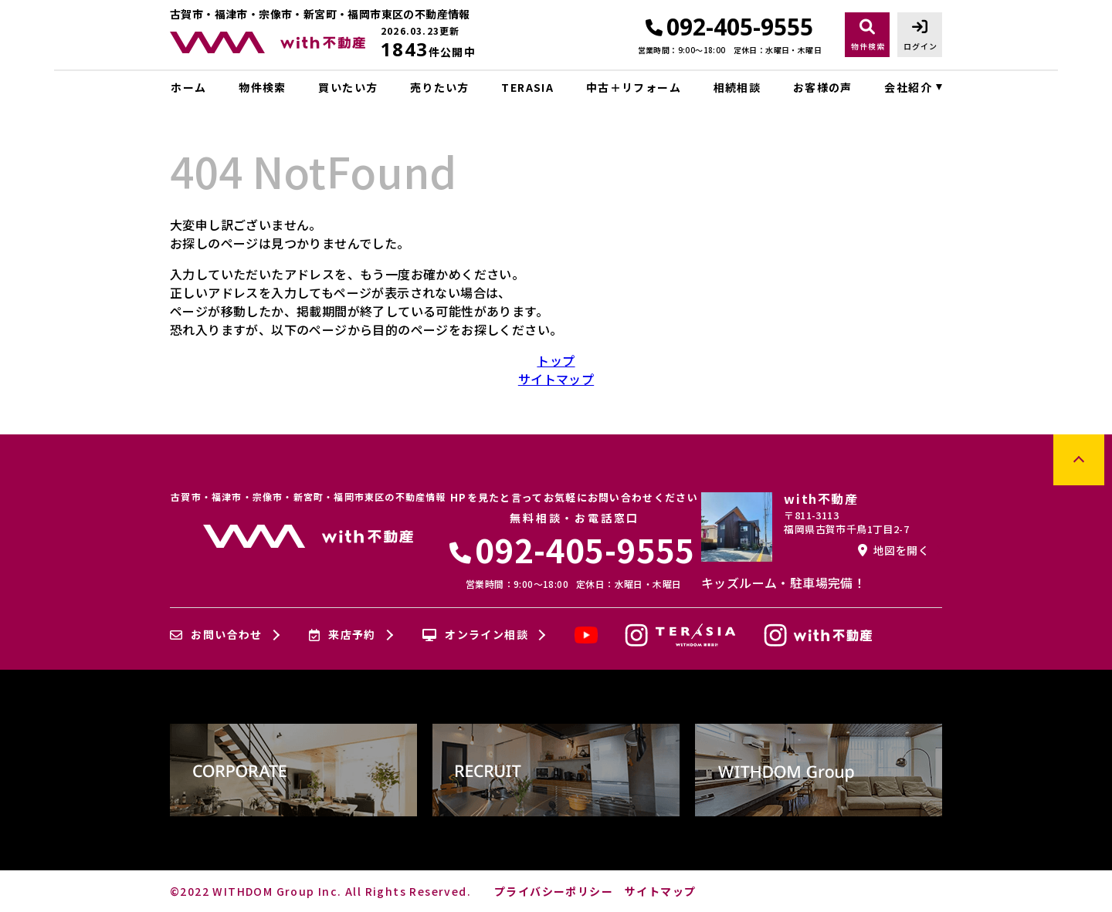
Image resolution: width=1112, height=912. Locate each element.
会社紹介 (908, 87)
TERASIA (527, 87)
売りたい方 (440, 87)
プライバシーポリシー (553, 891)
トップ (556, 360)
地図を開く (893, 550)
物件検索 (262, 87)
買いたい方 (348, 87)
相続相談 (737, 87)
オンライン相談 (475, 635)
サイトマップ (556, 379)
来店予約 (342, 635)
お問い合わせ (216, 635)
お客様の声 (823, 87)
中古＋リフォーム (633, 87)
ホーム (188, 87)
